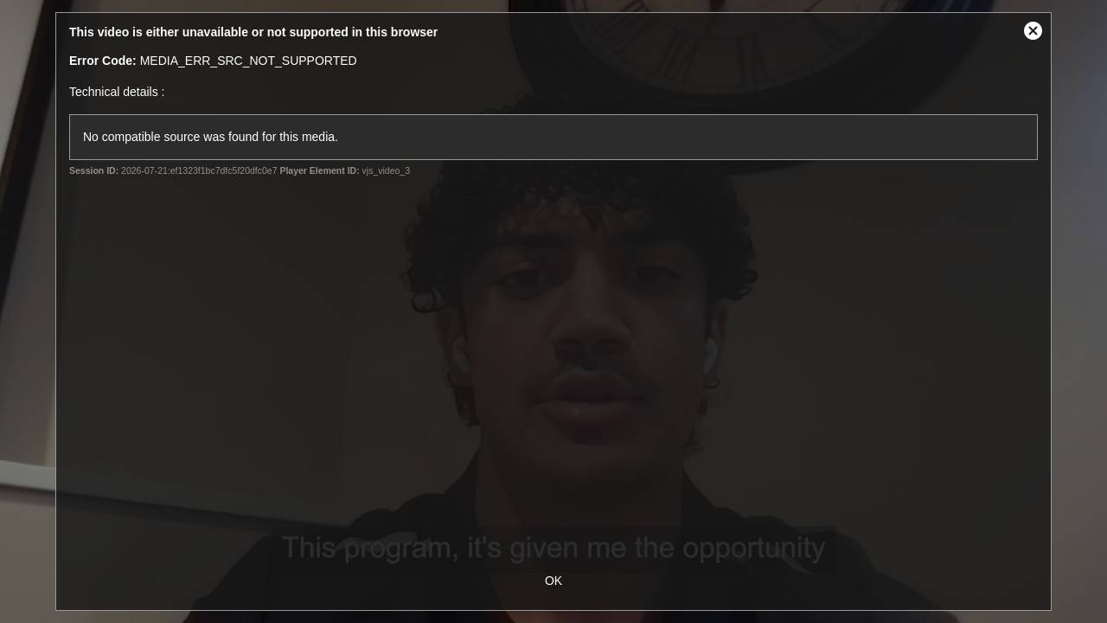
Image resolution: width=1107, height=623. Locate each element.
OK (553, 581)
